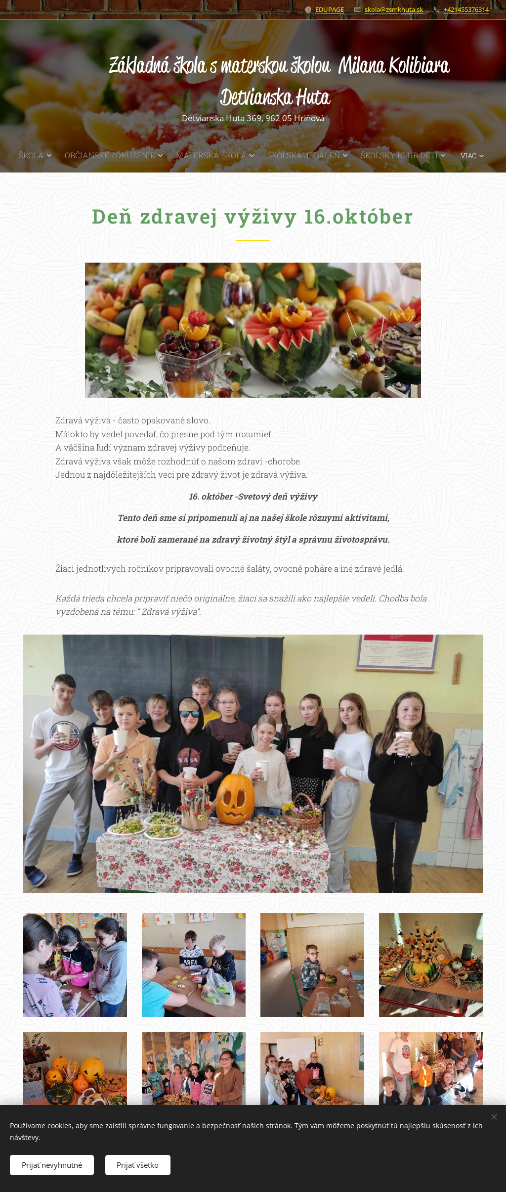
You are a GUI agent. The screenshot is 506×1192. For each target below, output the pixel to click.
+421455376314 (466, 9)
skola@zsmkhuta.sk (394, 9)
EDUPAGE (329, 9)
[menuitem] (57, 155)
